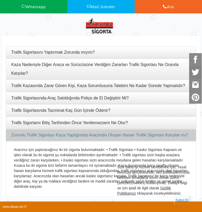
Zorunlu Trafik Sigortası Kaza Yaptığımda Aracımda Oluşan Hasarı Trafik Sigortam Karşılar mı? (99, 135)
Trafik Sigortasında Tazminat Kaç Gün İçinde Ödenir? (60, 110)
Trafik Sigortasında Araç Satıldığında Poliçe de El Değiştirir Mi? (70, 98)
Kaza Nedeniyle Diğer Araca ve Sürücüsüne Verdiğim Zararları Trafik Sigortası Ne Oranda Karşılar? (95, 68)
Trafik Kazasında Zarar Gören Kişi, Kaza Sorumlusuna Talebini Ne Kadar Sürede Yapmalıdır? (98, 85)
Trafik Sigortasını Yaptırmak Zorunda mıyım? (53, 52)
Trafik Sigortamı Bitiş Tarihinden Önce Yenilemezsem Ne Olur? (69, 122)
